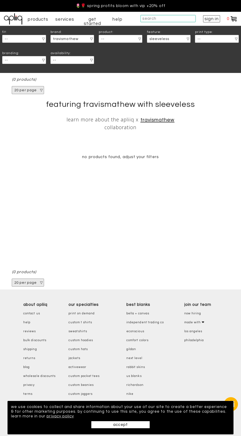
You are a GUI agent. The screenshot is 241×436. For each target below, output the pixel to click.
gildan (131, 349)
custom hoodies (80, 340)
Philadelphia (194, 340)
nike (129, 394)
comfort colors (137, 340)
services (64, 19)
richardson (135, 385)
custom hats (78, 349)
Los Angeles (193, 331)
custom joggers (80, 394)
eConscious (135, 331)
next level (134, 358)
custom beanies (81, 385)
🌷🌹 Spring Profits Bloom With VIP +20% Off (120, 6)
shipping (30, 349)
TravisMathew (158, 119)
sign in (212, 18)
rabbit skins (135, 367)
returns (29, 358)
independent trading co (145, 322)
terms (27, 394)
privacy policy (60, 416)
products (38, 19)
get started (92, 21)
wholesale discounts (39, 376)
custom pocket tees (84, 376)
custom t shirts (80, 322)
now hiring (192, 313)
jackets (74, 358)
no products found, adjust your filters (120, 157)
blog (26, 367)
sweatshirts (77, 331)
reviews (29, 331)
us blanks (134, 376)
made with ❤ (194, 322)
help (117, 19)
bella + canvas (137, 313)
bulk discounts (34, 340)
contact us (31, 313)
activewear (77, 367)
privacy (29, 385)
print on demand (81, 313)
